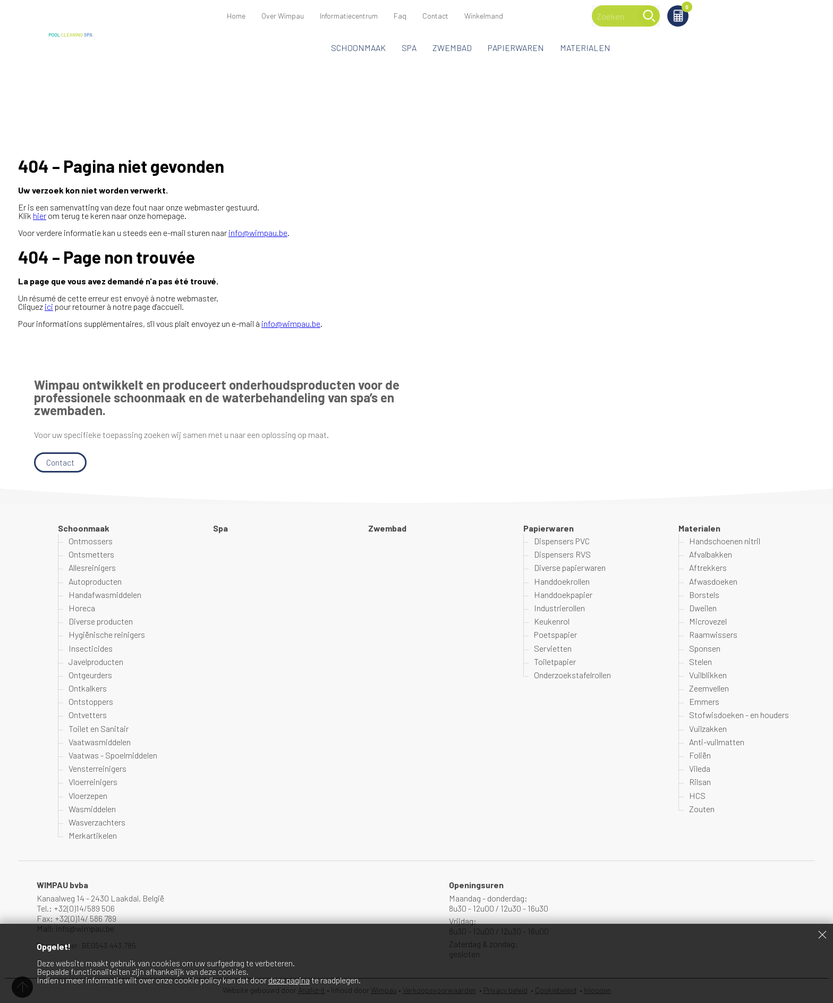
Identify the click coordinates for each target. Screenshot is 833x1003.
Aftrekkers (708, 568)
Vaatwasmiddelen (100, 742)
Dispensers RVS (562, 554)
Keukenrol (552, 621)
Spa (409, 48)
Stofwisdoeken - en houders (739, 715)
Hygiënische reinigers (107, 634)
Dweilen (703, 608)
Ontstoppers (91, 701)
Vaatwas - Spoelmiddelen (113, 755)
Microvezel (708, 621)
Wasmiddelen (92, 809)
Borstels (704, 594)
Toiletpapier (555, 661)
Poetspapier (555, 634)
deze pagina (289, 980)
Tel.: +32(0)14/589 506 (76, 908)
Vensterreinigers (97, 768)
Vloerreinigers (93, 782)
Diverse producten (101, 621)
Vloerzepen (88, 795)
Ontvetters (88, 715)
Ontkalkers (88, 688)
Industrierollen (559, 608)
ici (49, 306)
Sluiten (822, 934)
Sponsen (704, 648)
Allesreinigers (92, 568)
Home (236, 15)
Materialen (585, 48)
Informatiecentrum (349, 15)
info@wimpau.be (257, 232)
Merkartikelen (93, 835)
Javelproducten (96, 661)
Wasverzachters (97, 822)
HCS (697, 795)
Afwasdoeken (713, 581)
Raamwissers (713, 634)
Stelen (700, 661)
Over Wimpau (282, 15)
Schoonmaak (358, 48)
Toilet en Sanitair (99, 728)
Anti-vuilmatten (716, 742)
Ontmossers (91, 541)
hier (39, 215)
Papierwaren (516, 48)
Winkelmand (740, 8)
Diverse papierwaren (570, 568)
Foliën (700, 755)
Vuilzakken (708, 728)
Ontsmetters (91, 554)
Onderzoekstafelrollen (572, 675)
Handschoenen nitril (724, 541)
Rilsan (700, 782)
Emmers (704, 701)
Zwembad (452, 48)
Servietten (553, 648)
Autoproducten (95, 581)
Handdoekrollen (562, 581)
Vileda (699, 768)
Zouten (702, 809)
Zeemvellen (709, 688)
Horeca (82, 608)
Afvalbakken (710, 554)
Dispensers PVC (562, 541)
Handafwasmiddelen (105, 594)
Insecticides (91, 648)
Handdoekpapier (563, 594)
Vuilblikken (708, 675)
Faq (400, 15)
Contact (435, 15)
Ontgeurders (90, 675)
